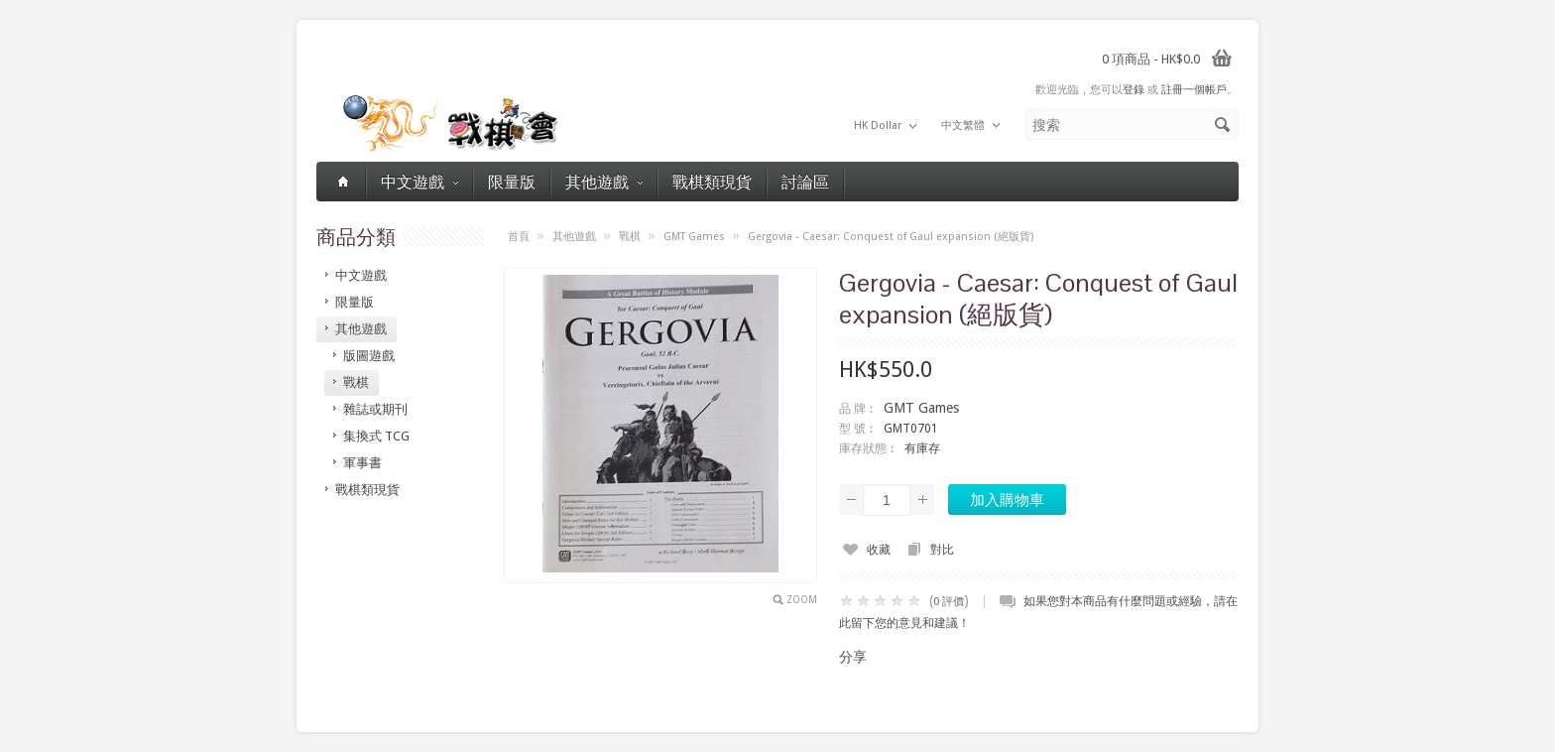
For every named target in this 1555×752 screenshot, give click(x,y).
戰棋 (630, 236)
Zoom (801, 599)
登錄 (1133, 89)
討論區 (805, 181)
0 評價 (948, 601)
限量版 (512, 181)
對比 (942, 550)
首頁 (519, 236)
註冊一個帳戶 (1194, 89)
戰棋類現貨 (712, 181)
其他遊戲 (604, 181)
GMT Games (694, 236)
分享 (853, 657)
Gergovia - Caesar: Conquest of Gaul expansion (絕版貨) (890, 236)
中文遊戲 (419, 181)
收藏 (879, 550)
